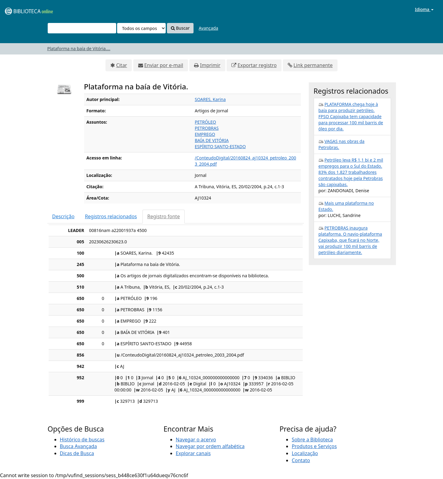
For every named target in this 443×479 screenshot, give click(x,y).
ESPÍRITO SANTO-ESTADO (220, 146)
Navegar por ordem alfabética (210, 446)
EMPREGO (205, 134)
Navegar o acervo (196, 439)
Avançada (208, 28)
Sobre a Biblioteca (312, 439)
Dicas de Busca (77, 453)
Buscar (180, 28)
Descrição (63, 216)
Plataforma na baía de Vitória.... (78, 48)
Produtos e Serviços (314, 446)
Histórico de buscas (82, 439)
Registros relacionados (111, 216)
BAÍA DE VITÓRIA (212, 140)
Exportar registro (257, 65)
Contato (301, 460)
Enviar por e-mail (163, 65)
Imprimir (210, 65)
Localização (305, 453)
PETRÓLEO (205, 122)
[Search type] (141, 28)
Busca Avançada (78, 446)
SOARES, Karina (210, 99)
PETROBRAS (207, 128)
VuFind (19, 9)
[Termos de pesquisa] (82, 28)
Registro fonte (163, 216)
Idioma (424, 9)
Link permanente (313, 65)
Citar (121, 65)
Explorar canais (193, 453)
